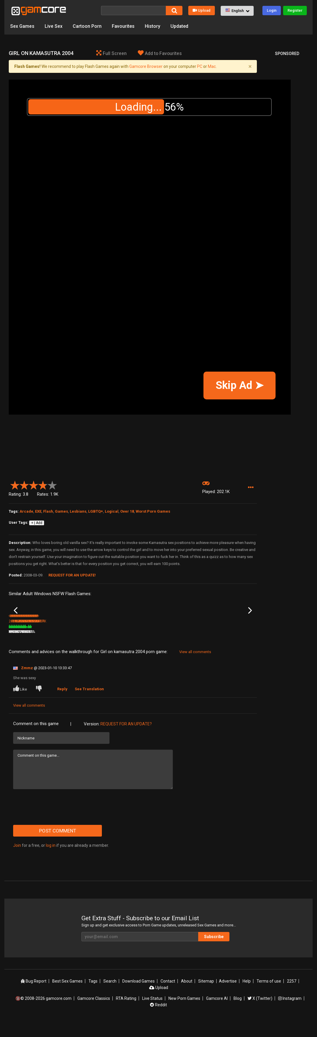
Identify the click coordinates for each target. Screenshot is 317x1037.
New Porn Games (184, 1014)
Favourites (123, 26)
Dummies (141, 640)
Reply (62, 705)
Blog (238, 1014)
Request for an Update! (72, 575)
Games (61, 511)
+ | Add (36, 523)
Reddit (158, 1020)
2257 (291, 997)
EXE (38, 511)
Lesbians (78, 511)
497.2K (59, 647)
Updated (179, 26)
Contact (168, 997)
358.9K (225, 647)
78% (84, 647)
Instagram (290, 1014)
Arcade (26, 511)
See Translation (89, 705)
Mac (212, 66)
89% (209, 647)
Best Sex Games (67, 997)
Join (17, 861)
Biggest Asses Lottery (235, 640)
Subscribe (214, 952)
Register (295, 10)
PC (199, 66)
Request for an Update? (126, 739)
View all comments (195, 667)
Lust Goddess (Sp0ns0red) (103, 640)
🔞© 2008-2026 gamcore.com (43, 1014)
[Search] (133, 10)
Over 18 (127, 511)
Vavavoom (17, 640)
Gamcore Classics (93, 1014)
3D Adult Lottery (63, 640)
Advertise (228, 997)
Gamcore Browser (146, 66)
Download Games (138, 997)
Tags (92, 997)
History (152, 26)
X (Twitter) (260, 1014)
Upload (201, 10)
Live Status (152, 1014)
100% (125, 647)
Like (20, 704)
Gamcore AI (217, 1014)
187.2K (142, 647)
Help (247, 997)
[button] (237, 11)
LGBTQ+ (95, 511)
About (186, 997)
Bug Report (33, 997)
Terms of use (269, 997)
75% (43, 647)
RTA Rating (126, 1014)
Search (109, 997)
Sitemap (206, 997)
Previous (15, 618)
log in (50, 861)
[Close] (250, 66)
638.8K (184, 647)
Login (271, 10)
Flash (48, 511)
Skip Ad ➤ (240, 385)
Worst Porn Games (153, 511)
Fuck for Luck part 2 (191, 640)
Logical (112, 511)
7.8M (99, 647)
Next (250, 618)
